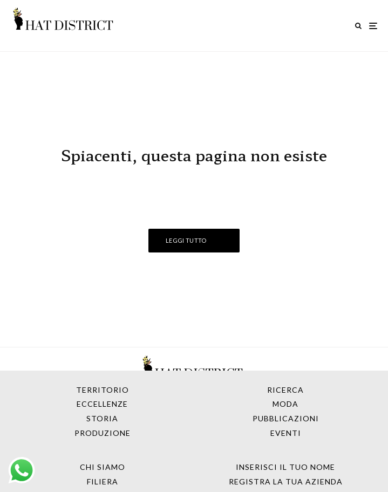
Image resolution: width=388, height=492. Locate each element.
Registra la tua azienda (286, 481)
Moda (285, 403)
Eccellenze (102, 403)
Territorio (102, 389)
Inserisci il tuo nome (285, 467)
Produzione (102, 433)
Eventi (285, 433)
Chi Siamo (102, 467)
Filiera (102, 481)
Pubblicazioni (286, 418)
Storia (102, 418)
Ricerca (285, 389)
